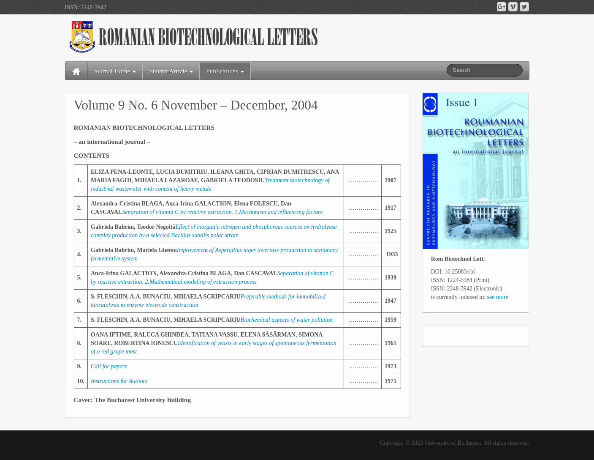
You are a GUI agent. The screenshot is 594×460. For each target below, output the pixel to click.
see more (497, 297)
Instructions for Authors (119, 381)
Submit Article (171, 70)
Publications (225, 70)
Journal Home (115, 70)
